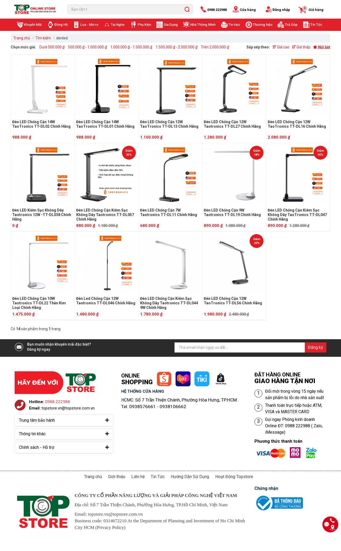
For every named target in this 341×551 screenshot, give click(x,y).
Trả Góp (291, 25)
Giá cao (281, 47)
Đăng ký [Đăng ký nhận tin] (315, 347)
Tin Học (234, 25)
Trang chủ (21, 38)
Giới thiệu (116, 476)
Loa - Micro (89, 25)
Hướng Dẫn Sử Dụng (190, 476)
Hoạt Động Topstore (234, 476)
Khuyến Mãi (33, 25)
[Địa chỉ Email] (250, 347)
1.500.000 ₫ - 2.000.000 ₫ (176, 47)
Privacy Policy (110, 527)
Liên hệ (138, 476)
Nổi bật (321, 47)
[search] (187, 9)
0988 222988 (217, 10)
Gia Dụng (171, 25)
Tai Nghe (118, 25)
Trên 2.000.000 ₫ (215, 47)
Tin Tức (316, 25)
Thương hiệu (262, 25)
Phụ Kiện (144, 25)
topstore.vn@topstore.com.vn (68, 408)
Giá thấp (301, 47)
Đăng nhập (281, 10)
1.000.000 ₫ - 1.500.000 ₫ (131, 47)
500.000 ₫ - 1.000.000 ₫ (87, 47)
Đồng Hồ (61, 25)
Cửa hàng (248, 10)
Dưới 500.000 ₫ (51, 47)
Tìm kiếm (43, 38)
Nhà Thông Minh (203, 25)
